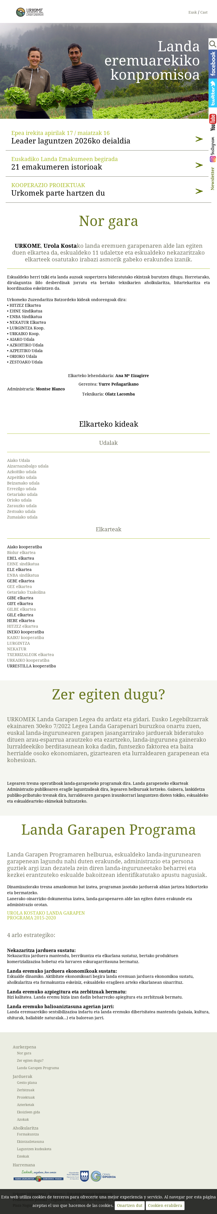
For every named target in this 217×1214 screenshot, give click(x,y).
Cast (204, 12)
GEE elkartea (19, 587)
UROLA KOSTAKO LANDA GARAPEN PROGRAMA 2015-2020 (46, 915)
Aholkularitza (25, 1128)
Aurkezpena (24, 1047)
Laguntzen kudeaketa (34, 1149)
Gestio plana (27, 1082)
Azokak (23, 1119)
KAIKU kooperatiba (25, 638)
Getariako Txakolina (26, 592)
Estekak (23, 1156)
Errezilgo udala (21, 489)
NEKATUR (16, 649)
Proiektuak (26, 1097)
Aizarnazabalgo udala (28, 466)
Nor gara (24, 1053)
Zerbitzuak (25, 1090)
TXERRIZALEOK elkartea (30, 655)
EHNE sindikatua (23, 564)
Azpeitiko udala (22, 477)
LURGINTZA (18, 643)
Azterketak (25, 1105)
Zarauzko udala (22, 506)
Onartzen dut (129, 1206)
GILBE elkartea (21, 609)
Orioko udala (19, 500)
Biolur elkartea (21, 553)
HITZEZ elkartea (22, 626)
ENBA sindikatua (23, 575)
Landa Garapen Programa (38, 1068)
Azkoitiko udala (21, 472)
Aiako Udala (18, 460)
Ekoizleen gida (28, 1112)
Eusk (192, 12)
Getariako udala (22, 494)
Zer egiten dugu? (30, 1060)
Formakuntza (28, 1134)
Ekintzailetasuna (30, 1141)
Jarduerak (22, 1077)
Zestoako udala (21, 511)
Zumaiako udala (22, 517)
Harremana (24, 1165)
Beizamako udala (23, 483)
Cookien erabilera (165, 1206)
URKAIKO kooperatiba (28, 660)
